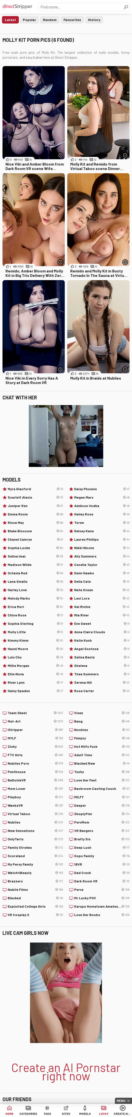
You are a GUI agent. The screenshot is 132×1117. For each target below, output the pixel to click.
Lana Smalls (35, 581)
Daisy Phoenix (102, 489)
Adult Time (102, 755)
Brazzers (35, 881)
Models (85, 1113)
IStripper (35, 730)
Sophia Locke (35, 548)
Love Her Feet (102, 780)
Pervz (102, 890)
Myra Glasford (35, 489)
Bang (102, 721)
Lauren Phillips (102, 539)
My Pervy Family (35, 864)
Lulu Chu (35, 657)
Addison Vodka (102, 506)
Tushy (102, 772)
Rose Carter (102, 691)
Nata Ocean (102, 590)
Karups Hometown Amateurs (102, 906)
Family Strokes (35, 847)
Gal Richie (102, 607)
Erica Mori (35, 607)
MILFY (102, 797)
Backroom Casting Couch (102, 789)
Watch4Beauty (35, 873)
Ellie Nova (35, 674)
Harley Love (35, 590)
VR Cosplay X (35, 915)
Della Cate (102, 581)
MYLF (35, 738)
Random (50, 20)
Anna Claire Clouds (102, 632)
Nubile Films (35, 890)
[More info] (60, 155)
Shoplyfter (102, 814)
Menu (121, 1101)
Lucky (104, 1113)
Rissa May (35, 523)
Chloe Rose (35, 615)
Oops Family (102, 856)
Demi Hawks (102, 573)
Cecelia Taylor (102, 565)
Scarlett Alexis (35, 497)
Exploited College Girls (35, 906)
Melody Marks (35, 598)
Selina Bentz (102, 657)
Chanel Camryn (35, 539)
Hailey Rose (102, 514)
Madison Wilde (35, 565)
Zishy (35, 747)
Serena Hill (102, 682)
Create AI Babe (123, 1113)
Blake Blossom (35, 531)
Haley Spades (35, 691)
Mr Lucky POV (102, 898)
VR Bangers (102, 831)
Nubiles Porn (35, 763)
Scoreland (35, 856)
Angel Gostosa (102, 649)
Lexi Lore (102, 598)
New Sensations (35, 831)
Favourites (72, 20)
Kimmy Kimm (35, 640)
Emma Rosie (35, 514)
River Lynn (35, 682)
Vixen (102, 713)
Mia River (102, 615)
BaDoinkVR (35, 780)
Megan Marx (102, 497)
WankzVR (35, 805)
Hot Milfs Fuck (102, 747)
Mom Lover (35, 789)
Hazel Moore (35, 649)
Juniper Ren (35, 506)
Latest (10, 20)
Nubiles (35, 822)
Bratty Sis (102, 839)
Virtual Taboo (35, 814)
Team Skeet (35, 713)
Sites (66, 1113)
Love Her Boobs (102, 915)
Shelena (102, 666)
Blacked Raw (102, 763)
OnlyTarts (35, 839)
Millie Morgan (35, 666)
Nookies (102, 730)
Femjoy (102, 738)
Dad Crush (102, 873)
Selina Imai (35, 556)
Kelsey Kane (102, 531)
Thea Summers (102, 674)
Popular (29, 20)
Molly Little (35, 632)
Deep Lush (102, 847)
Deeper (102, 805)
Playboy (35, 797)
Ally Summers (102, 556)
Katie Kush (102, 640)
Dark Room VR (102, 881)
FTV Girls (35, 755)
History (94, 20)
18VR (102, 864)
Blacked (35, 898)
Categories (28, 1113)
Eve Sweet (102, 624)
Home (9, 1113)
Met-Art (35, 721)
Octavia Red (35, 573)
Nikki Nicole (102, 548)
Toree (102, 523)
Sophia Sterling (35, 624)
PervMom (102, 822)
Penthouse (35, 772)
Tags (47, 1113)
